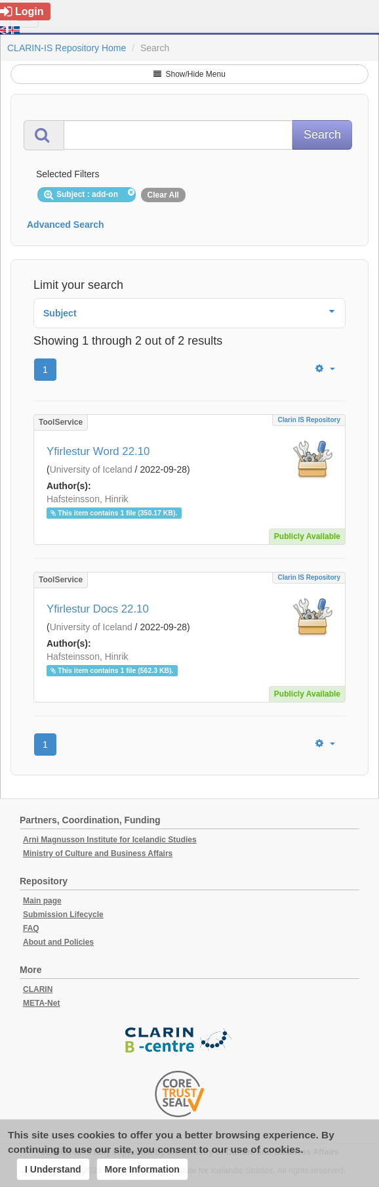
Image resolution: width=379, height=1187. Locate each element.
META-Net (41, 1003)
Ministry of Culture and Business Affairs (97, 853)
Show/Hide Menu (189, 74)
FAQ (31, 928)
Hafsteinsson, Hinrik (88, 499)
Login (22, 11)
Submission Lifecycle (63, 914)
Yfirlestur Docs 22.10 (98, 609)
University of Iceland (91, 469)
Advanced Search (65, 224)
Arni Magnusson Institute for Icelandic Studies (110, 839)
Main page (42, 900)
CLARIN (37, 989)
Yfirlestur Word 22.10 (98, 451)
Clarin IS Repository (308, 419)
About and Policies (58, 942)
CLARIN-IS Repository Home (66, 48)
